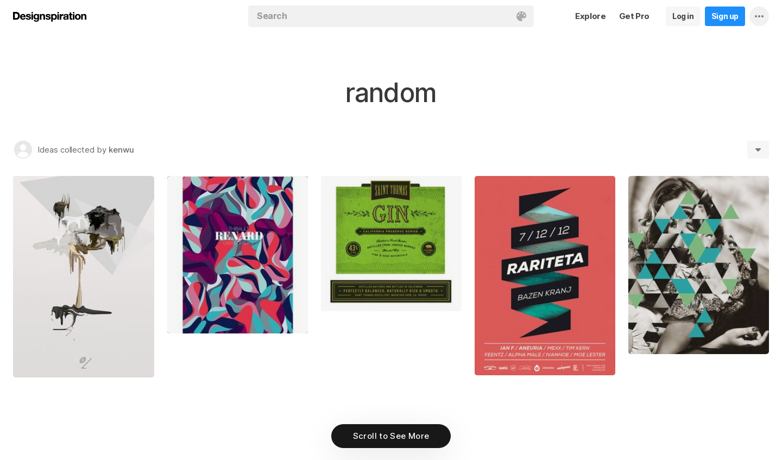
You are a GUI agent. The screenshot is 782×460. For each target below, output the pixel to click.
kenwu (121, 149)
